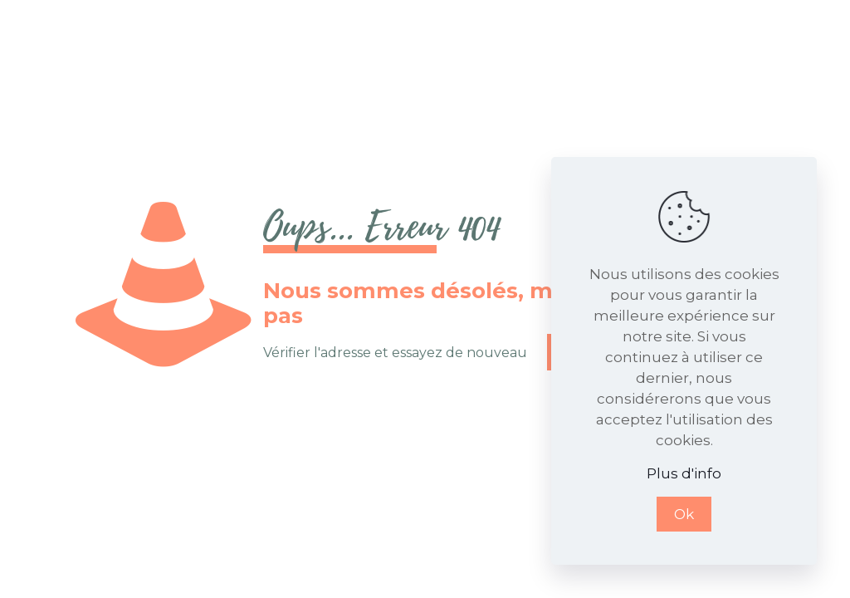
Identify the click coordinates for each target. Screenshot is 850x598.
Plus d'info (684, 473)
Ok (684, 514)
